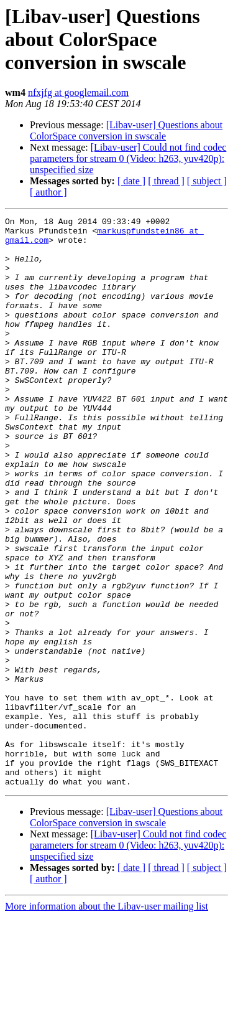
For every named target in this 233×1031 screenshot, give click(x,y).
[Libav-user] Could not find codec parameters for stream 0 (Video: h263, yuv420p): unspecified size (128, 158)
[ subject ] (207, 181)
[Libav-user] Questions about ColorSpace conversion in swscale (126, 130)
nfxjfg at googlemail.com (78, 92)
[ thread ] (166, 181)
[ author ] (48, 192)
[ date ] (131, 181)
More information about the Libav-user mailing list (106, 1020)
